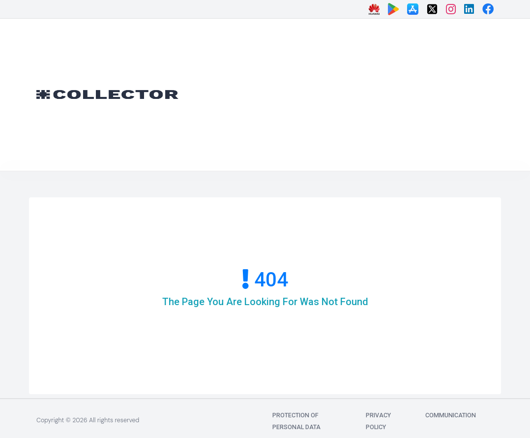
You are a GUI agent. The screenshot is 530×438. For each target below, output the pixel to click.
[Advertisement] (362, 92)
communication (450, 415)
